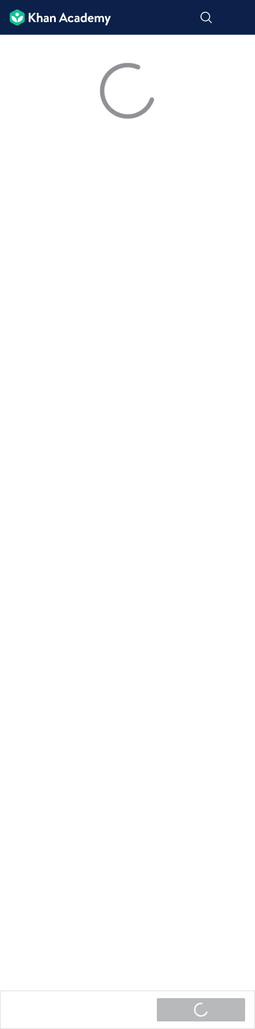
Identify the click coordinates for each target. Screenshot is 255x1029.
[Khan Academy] (55, 18)
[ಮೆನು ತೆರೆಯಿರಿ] (239, 18)
